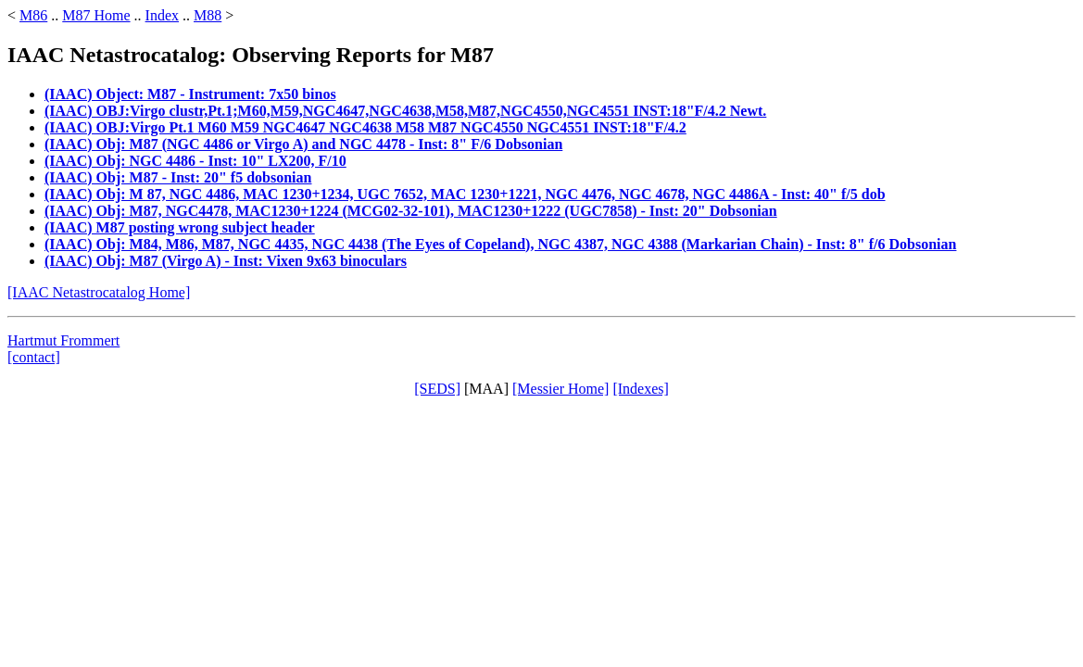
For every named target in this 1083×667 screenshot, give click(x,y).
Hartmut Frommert (63, 340)
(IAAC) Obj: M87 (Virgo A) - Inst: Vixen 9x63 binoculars (225, 261)
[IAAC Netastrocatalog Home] (98, 292)
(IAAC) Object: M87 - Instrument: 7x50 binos (190, 94)
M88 (207, 15)
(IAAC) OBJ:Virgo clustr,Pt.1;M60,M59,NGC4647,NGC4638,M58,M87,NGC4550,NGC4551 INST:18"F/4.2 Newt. (405, 111)
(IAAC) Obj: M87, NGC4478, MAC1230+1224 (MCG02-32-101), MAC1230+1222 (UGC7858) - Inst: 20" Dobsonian (410, 211)
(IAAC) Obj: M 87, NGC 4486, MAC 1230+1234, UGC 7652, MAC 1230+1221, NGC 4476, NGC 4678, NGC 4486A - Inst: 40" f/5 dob (465, 194)
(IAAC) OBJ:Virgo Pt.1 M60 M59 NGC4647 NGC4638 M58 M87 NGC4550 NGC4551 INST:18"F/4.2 (365, 127)
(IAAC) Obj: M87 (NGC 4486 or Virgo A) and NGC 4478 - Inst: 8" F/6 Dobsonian (303, 144)
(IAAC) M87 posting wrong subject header (179, 227)
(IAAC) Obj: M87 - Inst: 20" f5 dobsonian (177, 177)
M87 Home (96, 15)
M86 (33, 15)
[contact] (33, 357)
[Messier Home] (560, 388)
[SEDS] (437, 388)
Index (162, 15)
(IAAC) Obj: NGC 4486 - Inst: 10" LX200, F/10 (195, 161)
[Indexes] (640, 388)
